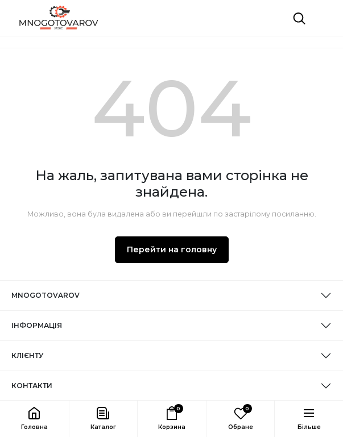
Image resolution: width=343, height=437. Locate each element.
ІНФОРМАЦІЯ (36, 325)
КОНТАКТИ (31, 385)
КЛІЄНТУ (27, 355)
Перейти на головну (172, 249)
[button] (103, 419)
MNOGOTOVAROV (45, 295)
